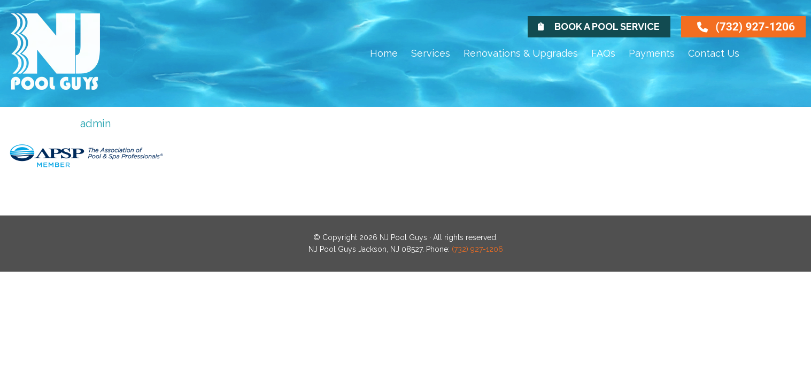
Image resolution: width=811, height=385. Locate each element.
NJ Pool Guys (67, 60)
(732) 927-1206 (755, 26)
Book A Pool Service (607, 26)
